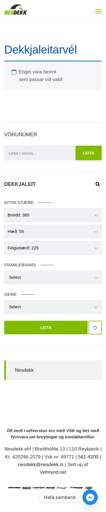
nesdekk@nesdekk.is (41, 464)
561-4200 (88, 457)
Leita (88, 153)
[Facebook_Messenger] (90, 497)
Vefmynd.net (53, 472)
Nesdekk (24, 370)
